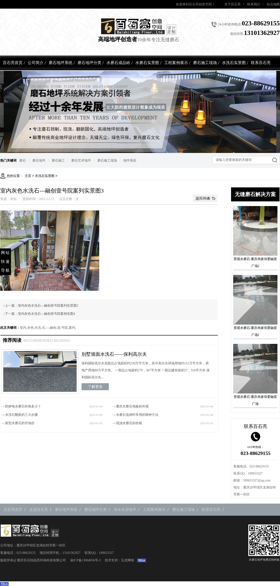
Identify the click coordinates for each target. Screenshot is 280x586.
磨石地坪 (38, 160)
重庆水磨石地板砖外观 (132, 406)
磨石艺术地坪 (81, 160)
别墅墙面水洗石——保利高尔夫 (114, 354)
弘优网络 (127, 560)
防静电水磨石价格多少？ (23, 406)
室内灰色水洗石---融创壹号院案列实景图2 (48, 305)
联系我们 (253, 4)
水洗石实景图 (234, 63)
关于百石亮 (232, 4)
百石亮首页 (13, 63)
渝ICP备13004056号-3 (85, 560)
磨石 (22, 160)
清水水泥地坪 (125, 509)
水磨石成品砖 (118, 63)
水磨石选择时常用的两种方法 (137, 415)
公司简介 (36, 63)
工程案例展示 (176, 63)
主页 (28, 176)
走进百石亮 (38, 509)
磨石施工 (58, 160)
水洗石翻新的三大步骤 (21, 415)
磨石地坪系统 (60, 63)
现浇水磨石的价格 (129, 423)
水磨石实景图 (147, 63)
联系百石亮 (261, 63)
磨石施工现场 (205, 63)
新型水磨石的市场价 (19, 423)
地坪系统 (129, 160)
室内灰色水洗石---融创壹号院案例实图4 (46, 313)
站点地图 (273, 4)
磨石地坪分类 (89, 63)
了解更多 (95, 387)
